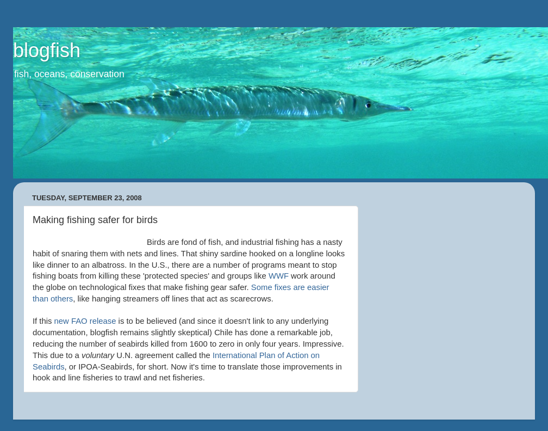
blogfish (46, 50)
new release (85, 321)
